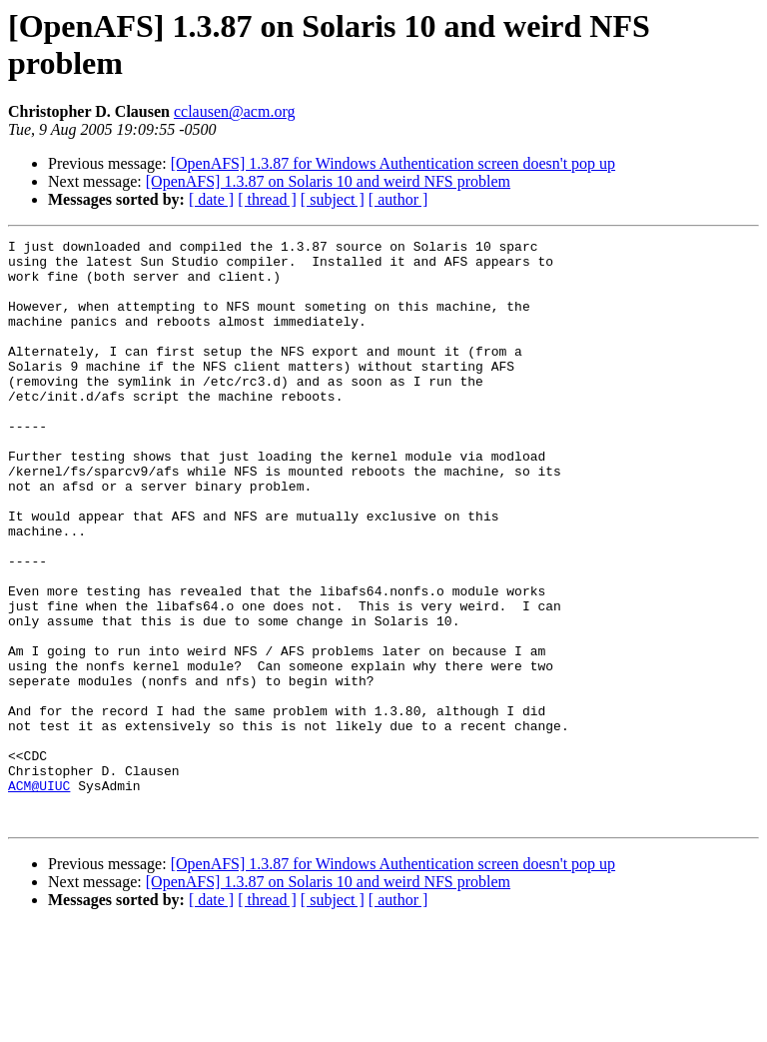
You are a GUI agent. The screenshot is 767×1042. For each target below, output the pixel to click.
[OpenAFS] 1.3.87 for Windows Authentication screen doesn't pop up (393, 163)
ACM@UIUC (39, 896)
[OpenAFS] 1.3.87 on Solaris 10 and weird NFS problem (328, 181)
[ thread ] (267, 199)
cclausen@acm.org (235, 111)
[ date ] (211, 199)
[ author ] (398, 199)
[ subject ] (333, 199)
